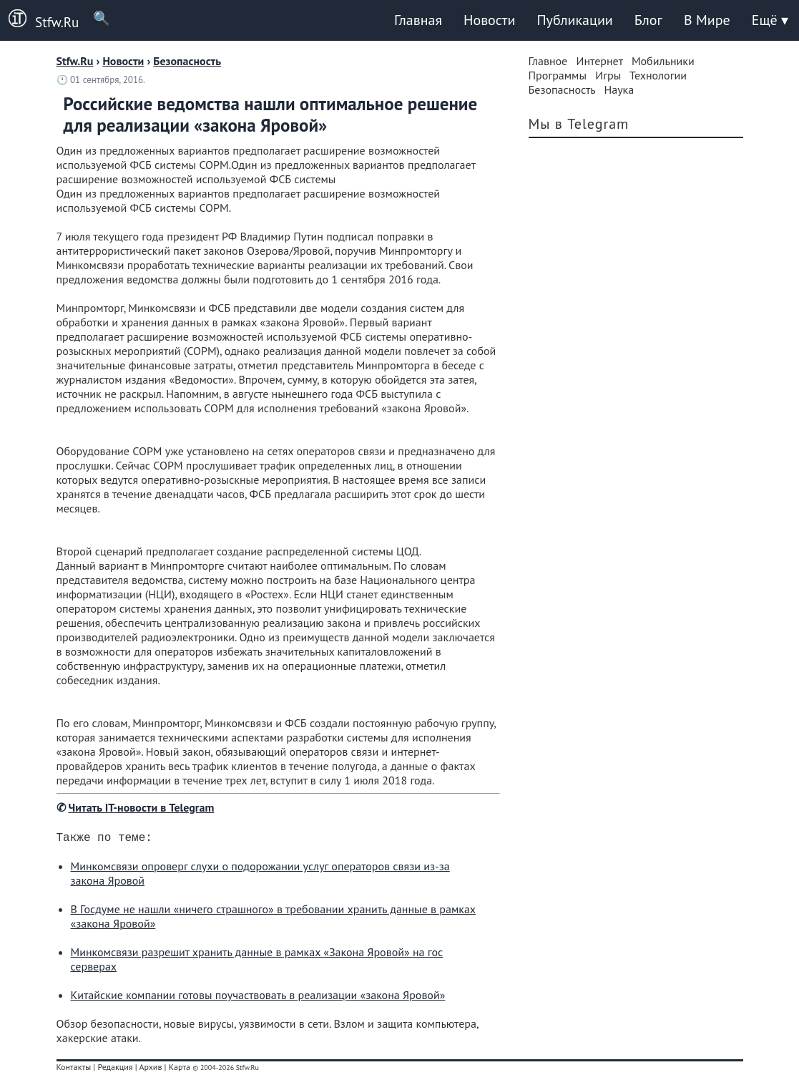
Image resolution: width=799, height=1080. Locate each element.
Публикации (574, 20)
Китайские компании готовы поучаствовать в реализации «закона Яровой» (258, 998)
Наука (619, 89)
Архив (150, 1069)
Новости (489, 20)
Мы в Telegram (579, 124)
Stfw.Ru (39, 20)
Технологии (658, 75)
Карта (179, 1069)
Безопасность (562, 89)
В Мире (707, 20)
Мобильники (663, 61)
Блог (648, 20)
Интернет (600, 61)
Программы (558, 75)
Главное (548, 61)
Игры (608, 75)
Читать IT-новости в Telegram (142, 807)
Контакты (74, 1069)
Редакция (114, 1069)
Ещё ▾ (770, 20)
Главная (418, 20)
